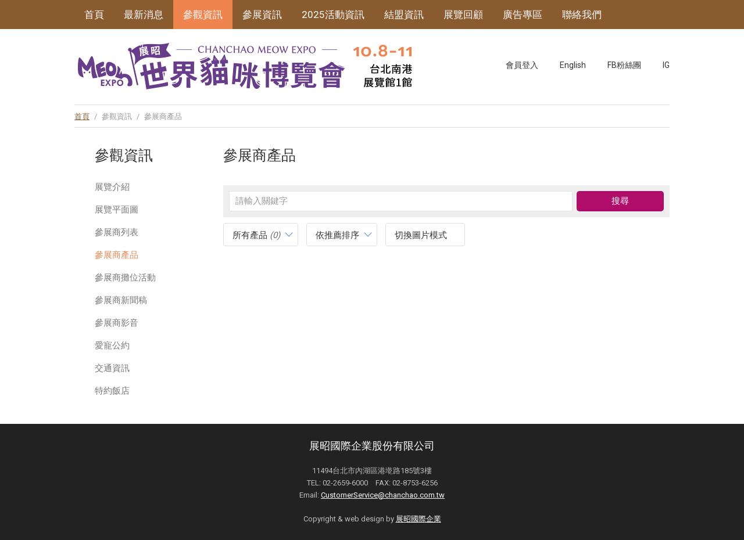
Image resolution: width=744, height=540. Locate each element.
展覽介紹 (112, 187)
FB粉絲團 (624, 65)
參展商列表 (116, 232)
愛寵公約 (112, 345)
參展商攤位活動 (125, 277)
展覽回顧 (463, 14)
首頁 (94, 14)
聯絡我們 (582, 14)
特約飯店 (112, 391)
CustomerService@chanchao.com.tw (383, 495)
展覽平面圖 (116, 209)
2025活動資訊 (333, 14)
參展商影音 (116, 323)
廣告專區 (522, 14)
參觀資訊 (203, 14)
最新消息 (143, 14)
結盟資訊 (404, 14)
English (573, 65)
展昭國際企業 (418, 518)
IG (666, 65)
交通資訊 (112, 368)
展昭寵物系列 (114, 43)
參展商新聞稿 (121, 300)
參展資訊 (262, 14)
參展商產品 (116, 255)
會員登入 (522, 65)
